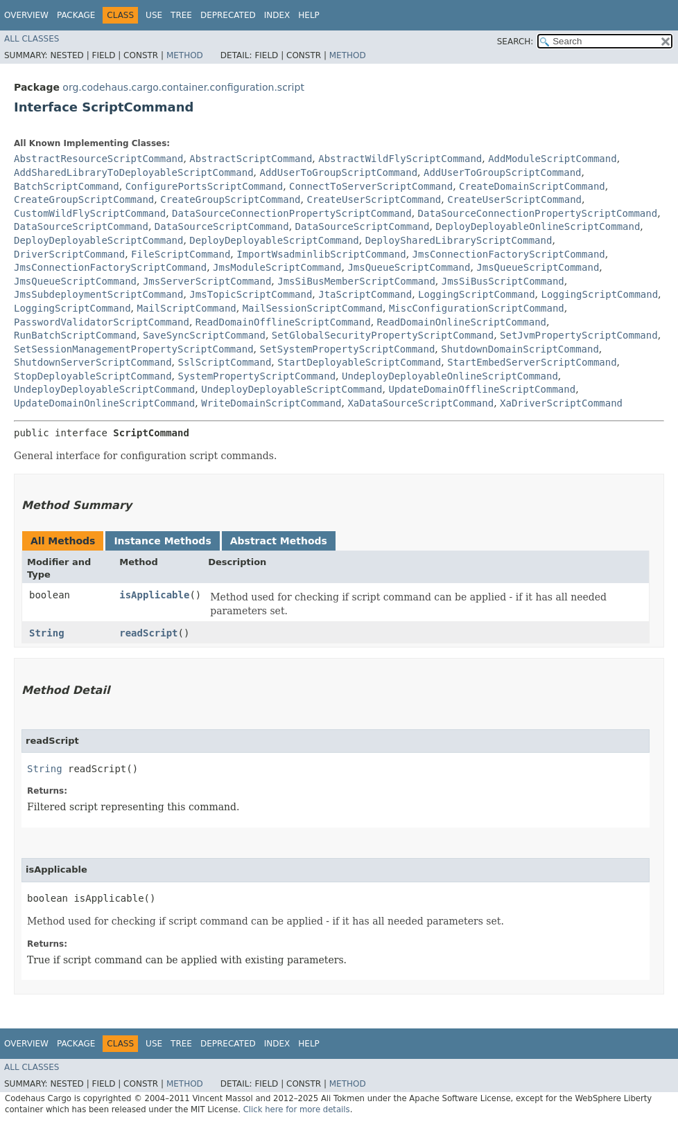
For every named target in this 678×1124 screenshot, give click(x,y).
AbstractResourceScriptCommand (98, 158)
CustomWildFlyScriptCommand (90, 213)
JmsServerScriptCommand (207, 281)
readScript (148, 633)
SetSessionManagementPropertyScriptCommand (134, 349)
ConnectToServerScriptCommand (371, 186)
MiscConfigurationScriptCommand (476, 308)
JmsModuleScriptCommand (277, 267)
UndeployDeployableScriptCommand (104, 389)
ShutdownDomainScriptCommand (520, 349)
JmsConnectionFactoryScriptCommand (508, 254)
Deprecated (228, 15)
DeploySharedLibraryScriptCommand (459, 240)
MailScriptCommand (186, 308)
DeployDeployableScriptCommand (98, 240)
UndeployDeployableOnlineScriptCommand (450, 376)
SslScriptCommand (224, 362)
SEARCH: (515, 41)
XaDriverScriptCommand (561, 403)
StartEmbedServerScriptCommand (531, 362)
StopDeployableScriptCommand (93, 376)
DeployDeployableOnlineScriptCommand (537, 226)
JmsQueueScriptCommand (408, 267)
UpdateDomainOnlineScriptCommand (104, 403)
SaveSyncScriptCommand (204, 335)
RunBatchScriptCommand (75, 335)
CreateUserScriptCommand (373, 199)
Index (277, 15)
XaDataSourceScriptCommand (420, 403)
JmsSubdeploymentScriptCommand (98, 294)
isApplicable (154, 594)
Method (184, 55)
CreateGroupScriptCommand (84, 199)
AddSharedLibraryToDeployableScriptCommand (134, 172)
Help (309, 15)
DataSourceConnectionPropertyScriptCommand (292, 213)
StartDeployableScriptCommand (359, 362)
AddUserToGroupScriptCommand (338, 172)
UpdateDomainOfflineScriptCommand (481, 389)
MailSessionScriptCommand (313, 308)
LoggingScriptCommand (476, 294)
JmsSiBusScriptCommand (503, 281)
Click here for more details (296, 1109)
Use (154, 15)
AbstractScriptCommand (250, 158)
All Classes (31, 39)
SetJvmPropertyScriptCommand (579, 335)
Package (76, 15)
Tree (181, 15)
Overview (26, 15)
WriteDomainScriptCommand (271, 403)
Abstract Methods (278, 540)
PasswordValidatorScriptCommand (101, 322)
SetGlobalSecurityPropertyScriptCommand (383, 335)
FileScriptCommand (180, 254)
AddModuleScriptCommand (552, 158)
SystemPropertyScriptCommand (256, 376)
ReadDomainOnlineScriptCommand (461, 322)
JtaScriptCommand (365, 294)
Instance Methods (162, 540)
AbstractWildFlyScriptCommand (400, 158)
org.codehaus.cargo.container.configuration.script (183, 87)
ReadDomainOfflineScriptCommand (283, 322)
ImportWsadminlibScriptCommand (321, 254)
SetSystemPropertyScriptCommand (347, 349)
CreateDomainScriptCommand (532, 186)
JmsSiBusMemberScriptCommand (356, 281)
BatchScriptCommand (66, 186)
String (46, 633)
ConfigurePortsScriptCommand (204, 186)
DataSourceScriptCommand (81, 226)
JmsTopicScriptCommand (250, 294)
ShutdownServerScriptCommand (93, 362)
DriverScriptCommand (69, 254)
